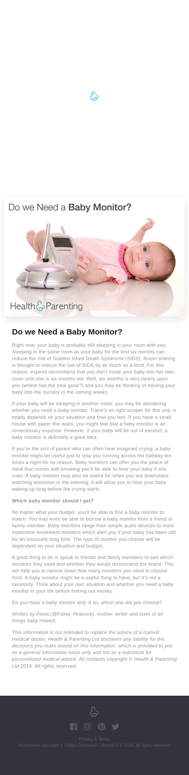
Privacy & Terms (94, 739)
